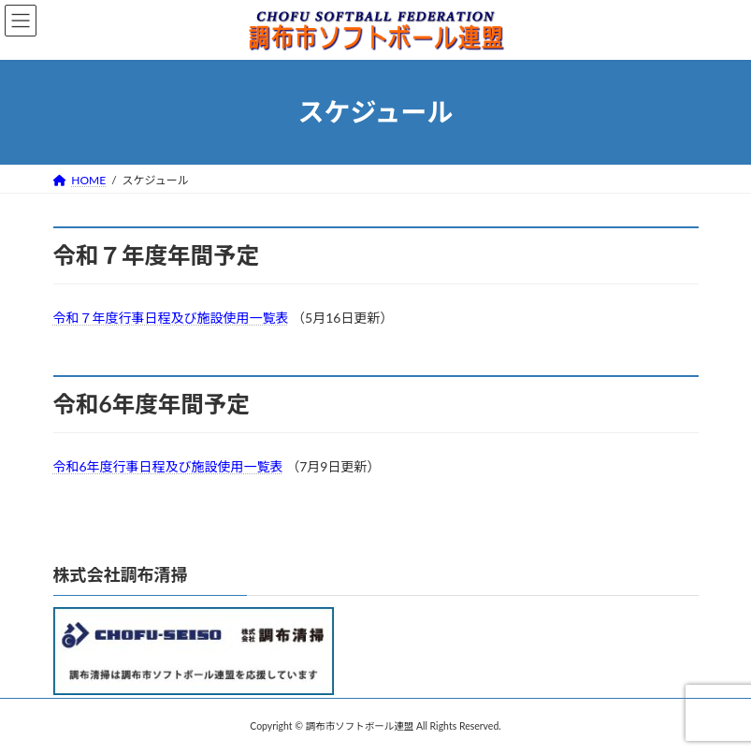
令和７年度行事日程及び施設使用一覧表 (171, 318)
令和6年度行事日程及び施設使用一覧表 (168, 466)
